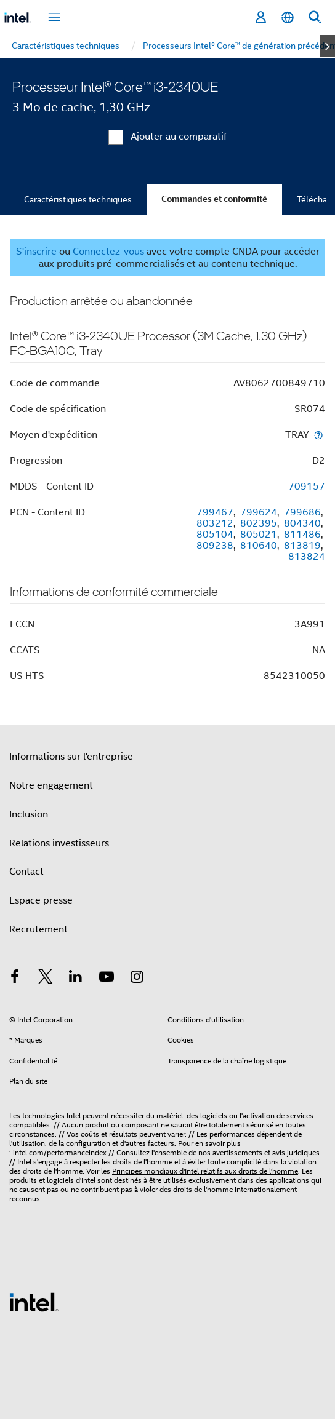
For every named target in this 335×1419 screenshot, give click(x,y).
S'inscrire (36, 251)
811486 (302, 534)
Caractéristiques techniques (78, 199)
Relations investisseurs (59, 843)
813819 (302, 545)
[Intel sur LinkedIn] (75, 979)
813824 (306, 557)
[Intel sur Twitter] (45, 979)
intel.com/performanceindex (60, 1152)
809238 (214, 545)
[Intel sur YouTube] (106, 979)
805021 (258, 534)
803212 (214, 523)
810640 (258, 545)
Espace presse (41, 900)
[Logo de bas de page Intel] (34, 1301)
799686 (302, 512)
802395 (258, 523)
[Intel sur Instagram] (136, 979)
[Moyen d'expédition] (318, 434)
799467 (214, 512)
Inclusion (28, 814)
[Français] (287, 17)
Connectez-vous (108, 251)
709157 (306, 486)
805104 (214, 534)
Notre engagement (51, 785)
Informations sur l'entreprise (71, 756)
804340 (302, 523)
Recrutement (38, 929)
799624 (258, 512)
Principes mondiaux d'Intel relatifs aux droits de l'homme (205, 1170)
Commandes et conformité (214, 199)
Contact (26, 871)
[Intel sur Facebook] (14, 979)
